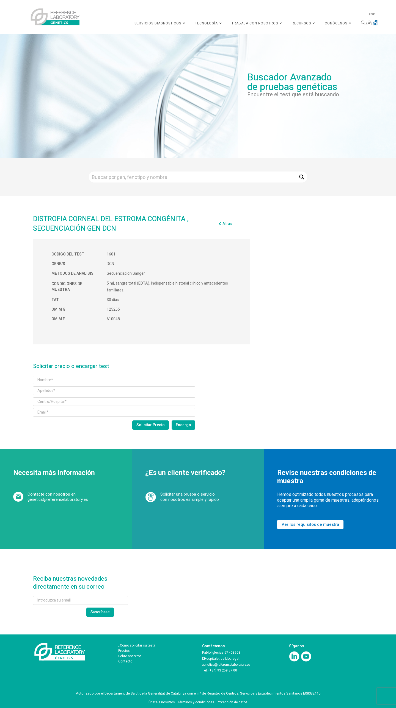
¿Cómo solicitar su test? (136, 645)
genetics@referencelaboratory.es (58, 499)
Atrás (227, 224)
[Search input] (192, 177)
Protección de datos (232, 702)
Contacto (125, 661)
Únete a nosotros (161, 702)
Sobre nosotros (130, 656)
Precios (124, 650)
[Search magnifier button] (301, 177)
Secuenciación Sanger (126, 273)
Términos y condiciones (195, 702)
